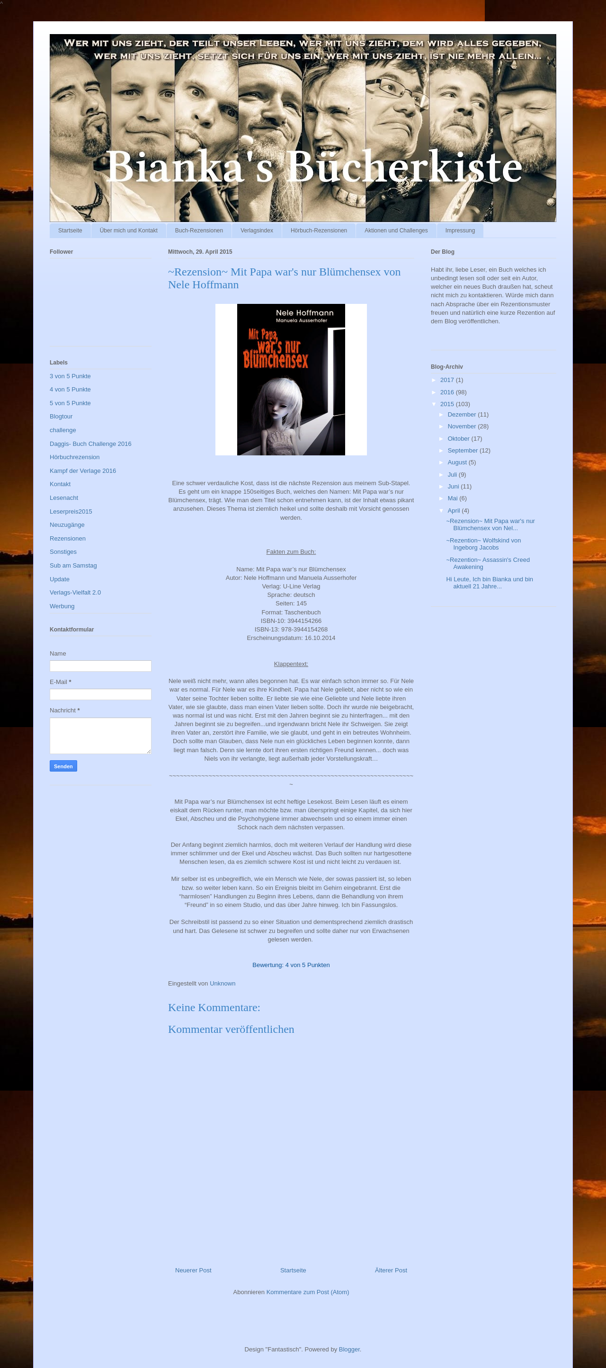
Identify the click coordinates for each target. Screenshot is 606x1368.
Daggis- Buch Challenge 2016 (91, 443)
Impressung (460, 230)
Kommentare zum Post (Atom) (308, 1292)
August (458, 462)
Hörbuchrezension (75, 457)
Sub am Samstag (73, 565)
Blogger (349, 1349)
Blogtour (61, 416)
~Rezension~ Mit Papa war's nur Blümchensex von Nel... (490, 524)
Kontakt (60, 484)
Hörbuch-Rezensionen (319, 230)
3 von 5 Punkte (70, 376)
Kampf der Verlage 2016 (83, 470)
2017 (448, 379)
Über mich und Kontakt (129, 230)
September (464, 450)
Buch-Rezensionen (199, 230)
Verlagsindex (257, 230)
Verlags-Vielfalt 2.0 (75, 592)
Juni (454, 486)
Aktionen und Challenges (396, 230)
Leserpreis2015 (71, 511)
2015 (448, 404)
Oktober (460, 438)
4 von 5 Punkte (70, 389)
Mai (454, 498)
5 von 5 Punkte (70, 403)
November (463, 426)
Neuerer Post (193, 1270)
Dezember (463, 414)
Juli (453, 474)
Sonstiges (63, 551)
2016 (448, 392)
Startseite (70, 230)
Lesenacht (64, 497)
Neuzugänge (67, 524)
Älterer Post (391, 1270)
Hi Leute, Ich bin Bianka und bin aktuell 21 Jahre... (489, 583)
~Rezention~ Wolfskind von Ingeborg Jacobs (483, 544)
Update (60, 579)
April (455, 510)
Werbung (62, 606)
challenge (63, 430)
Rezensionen (68, 538)
